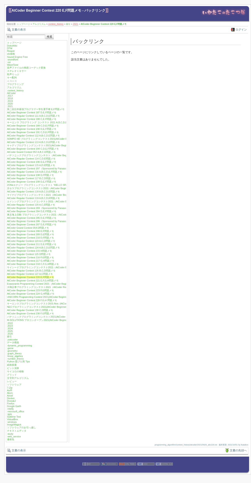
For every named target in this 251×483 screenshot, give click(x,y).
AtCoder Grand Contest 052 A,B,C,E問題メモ (31, 152)
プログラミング (15, 84)
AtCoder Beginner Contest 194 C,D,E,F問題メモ (33, 148)
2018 (10, 98)
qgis (9, 414)
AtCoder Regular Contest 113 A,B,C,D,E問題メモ (33, 142)
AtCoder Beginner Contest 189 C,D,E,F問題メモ (33, 125)
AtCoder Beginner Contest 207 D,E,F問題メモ (31, 224)
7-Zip (9, 387)
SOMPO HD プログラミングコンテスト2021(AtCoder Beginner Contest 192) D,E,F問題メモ (56, 138)
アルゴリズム (39, 24)
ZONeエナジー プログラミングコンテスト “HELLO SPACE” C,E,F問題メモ (47, 185)
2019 (10, 101)
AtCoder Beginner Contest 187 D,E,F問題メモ (31, 112)
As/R (9, 390)
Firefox (10, 403)
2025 (10, 331)
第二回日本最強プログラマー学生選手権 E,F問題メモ (35, 109)
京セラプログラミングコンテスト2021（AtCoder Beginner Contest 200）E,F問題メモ (53, 188)
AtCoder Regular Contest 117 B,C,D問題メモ (31, 178)
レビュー (12, 381)
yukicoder (12, 339)
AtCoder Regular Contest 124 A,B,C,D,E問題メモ (33, 247)
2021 (75, 24)
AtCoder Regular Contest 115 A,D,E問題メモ (31, 165)
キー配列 (12, 77)
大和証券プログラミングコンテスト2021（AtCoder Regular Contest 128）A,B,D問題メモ (55, 287)
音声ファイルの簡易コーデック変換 (26, 67)
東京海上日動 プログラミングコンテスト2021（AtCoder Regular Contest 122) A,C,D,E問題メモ (58, 214)
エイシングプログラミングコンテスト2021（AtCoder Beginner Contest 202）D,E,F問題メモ (57, 201)
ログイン (241, 29)
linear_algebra (15, 356)
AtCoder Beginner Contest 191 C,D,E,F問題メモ (33, 132)
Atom (10, 393)
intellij (10, 408)
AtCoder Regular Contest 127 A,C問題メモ (30, 274)
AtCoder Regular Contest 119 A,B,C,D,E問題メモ (33, 198)
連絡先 (10, 439)
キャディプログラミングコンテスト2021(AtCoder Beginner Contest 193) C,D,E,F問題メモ (55, 145)
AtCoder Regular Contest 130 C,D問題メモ (30, 310)
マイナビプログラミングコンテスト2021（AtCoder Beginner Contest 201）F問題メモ (53, 195)
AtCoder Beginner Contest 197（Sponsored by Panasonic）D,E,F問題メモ (47, 168)
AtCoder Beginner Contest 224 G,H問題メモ (30, 293)
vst (9, 62)
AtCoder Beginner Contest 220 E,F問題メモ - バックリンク (59, 10)
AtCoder (11, 93)
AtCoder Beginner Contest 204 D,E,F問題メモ (31, 211)
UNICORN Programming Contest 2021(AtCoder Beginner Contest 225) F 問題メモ (51, 297)
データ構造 (13, 342)
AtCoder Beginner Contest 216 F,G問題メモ (30, 257)
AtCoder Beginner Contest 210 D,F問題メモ (30, 237)
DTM (9, 48)
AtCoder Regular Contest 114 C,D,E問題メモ (31, 158)
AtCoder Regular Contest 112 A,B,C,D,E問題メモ (33, 135)
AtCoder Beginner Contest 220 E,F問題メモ (104, 24)
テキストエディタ (16, 430)
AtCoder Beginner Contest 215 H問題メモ (29, 251)
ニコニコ (12, 81)
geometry (12, 350)
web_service (14, 436)
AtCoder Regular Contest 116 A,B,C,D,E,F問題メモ (34, 171)
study (10, 433)
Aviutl (10, 395)
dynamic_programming (19, 345)
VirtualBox (12, 419)
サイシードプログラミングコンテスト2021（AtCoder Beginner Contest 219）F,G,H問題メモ (57, 267)
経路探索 (12, 365)
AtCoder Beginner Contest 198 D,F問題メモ (30, 175)
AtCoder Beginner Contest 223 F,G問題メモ (30, 290)
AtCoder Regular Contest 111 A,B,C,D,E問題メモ (33, 115)
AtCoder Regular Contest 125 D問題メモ (29, 254)
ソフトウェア (14, 384)
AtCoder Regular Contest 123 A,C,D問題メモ (31, 241)
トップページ (23, 24)
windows (12, 422)
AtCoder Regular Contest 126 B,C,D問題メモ (31, 270)
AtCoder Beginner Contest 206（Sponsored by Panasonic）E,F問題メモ (46, 221)
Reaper (11, 51)
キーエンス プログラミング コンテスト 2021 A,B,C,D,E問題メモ (42, 122)
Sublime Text (14, 416)
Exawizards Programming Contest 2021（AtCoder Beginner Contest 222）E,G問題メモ (54, 283)
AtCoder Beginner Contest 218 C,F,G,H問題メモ (33, 264)
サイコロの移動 (15, 371)
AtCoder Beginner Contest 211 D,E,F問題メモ (31, 244)
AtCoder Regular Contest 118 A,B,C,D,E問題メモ (33, 191)
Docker (11, 398)
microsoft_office (15, 411)
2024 (10, 328)
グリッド (12, 374)
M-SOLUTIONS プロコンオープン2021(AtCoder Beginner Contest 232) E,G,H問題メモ (53, 320)
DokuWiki (12, 45)
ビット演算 (13, 368)
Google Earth (14, 406)
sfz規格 (11, 53)
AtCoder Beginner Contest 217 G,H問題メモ (30, 260)
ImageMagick (14, 424)
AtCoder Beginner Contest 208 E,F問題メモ (30, 231)
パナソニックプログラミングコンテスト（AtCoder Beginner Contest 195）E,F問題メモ (54, 155)
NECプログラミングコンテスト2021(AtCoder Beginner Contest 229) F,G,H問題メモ (52, 307)
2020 (10, 103)
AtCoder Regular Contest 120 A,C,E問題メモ (31, 204)
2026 (10, 333)
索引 (68, 24)
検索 (49, 36)
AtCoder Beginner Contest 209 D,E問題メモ (30, 234)
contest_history (56, 24)
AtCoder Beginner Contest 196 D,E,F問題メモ (31, 162)
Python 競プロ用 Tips (18, 361)
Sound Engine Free (17, 57)
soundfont (12, 59)
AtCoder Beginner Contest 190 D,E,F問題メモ (31, 129)
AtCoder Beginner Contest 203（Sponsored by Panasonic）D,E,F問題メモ (47, 208)
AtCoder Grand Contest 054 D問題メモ (28, 227)
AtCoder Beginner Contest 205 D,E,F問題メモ (31, 218)
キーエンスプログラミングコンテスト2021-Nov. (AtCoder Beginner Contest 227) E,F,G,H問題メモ (60, 303)
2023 (10, 325)
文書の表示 (19, 29)
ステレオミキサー (16, 71)
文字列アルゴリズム (18, 378)
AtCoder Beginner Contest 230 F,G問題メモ (30, 313)
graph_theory (14, 353)
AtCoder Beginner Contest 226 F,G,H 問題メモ (32, 300)
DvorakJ (11, 401)
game (10, 348)
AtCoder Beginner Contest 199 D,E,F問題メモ (31, 181)
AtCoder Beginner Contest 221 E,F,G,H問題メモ (33, 280)
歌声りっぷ (13, 74)
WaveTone (12, 64)
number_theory (15, 358)
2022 (10, 323)
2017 (10, 95)
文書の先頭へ (238, 450)
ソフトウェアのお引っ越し (21, 427)
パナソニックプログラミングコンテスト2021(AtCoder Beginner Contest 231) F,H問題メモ (55, 316)
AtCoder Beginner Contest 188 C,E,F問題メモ (31, 119)
